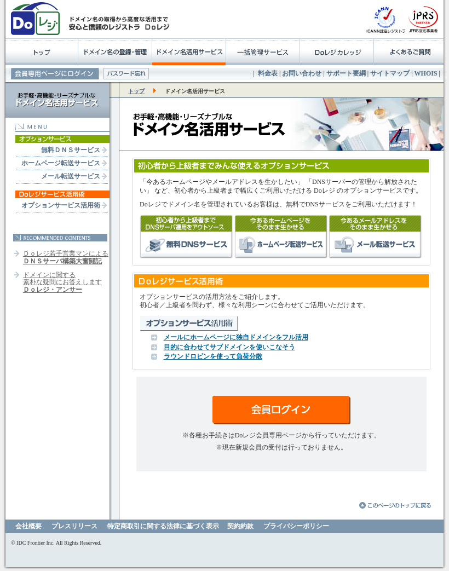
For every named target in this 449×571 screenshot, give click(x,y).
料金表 (268, 73)
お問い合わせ (301, 73)
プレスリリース (74, 526)
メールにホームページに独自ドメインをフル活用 (236, 337)
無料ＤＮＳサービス (70, 150)
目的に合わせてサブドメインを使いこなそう (229, 347)
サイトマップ (390, 73)
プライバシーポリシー (296, 526)
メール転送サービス (70, 176)
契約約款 (240, 526)
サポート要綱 (346, 73)
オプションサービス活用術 (60, 205)
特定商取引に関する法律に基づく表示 (163, 526)
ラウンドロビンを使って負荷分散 (213, 356)
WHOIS (426, 73)
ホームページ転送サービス (60, 163)
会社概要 (28, 526)
